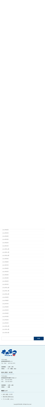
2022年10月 (5, 294)
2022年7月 (5, 303)
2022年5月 (5, 310)
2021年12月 (5, 326)
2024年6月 (5, 229)
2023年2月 (5, 281)
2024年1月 (5, 246)
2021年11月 (5, 329)
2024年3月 (5, 239)
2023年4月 (5, 274)
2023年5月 (5, 271)
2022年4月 (5, 313)
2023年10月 (5, 255)
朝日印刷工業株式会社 (8, 396)
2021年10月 (5, 332)
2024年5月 (5, 233)
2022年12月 (5, 287)
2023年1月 (5, 284)
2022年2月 (5, 319)
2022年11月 (5, 290)
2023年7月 (5, 265)
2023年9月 (5, 258)
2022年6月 (5, 307)
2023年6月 (5, 268)
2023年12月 (5, 249)
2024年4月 (5, 236)
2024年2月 (5, 242)
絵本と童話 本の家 (6, 372)
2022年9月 (5, 297)
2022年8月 (5, 300)
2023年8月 (5, 262)
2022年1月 (5, 323)
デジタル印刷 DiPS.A (8, 399)
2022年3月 (5, 316)
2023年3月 (5, 278)
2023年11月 (5, 252)
